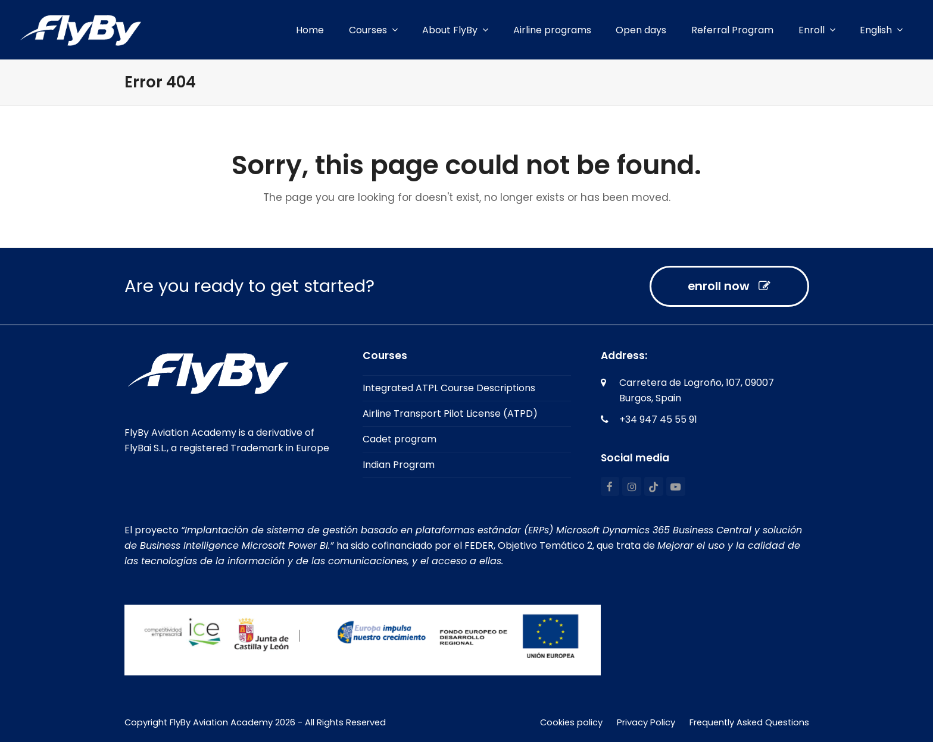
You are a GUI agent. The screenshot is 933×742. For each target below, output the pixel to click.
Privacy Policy (646, 722)
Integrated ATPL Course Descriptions (449, 388)
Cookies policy (571, 722)
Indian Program (399, 464)
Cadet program (399, 439)
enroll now (729, 286)
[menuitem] (881, 30)
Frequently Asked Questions (749, 722)
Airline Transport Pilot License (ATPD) (450, 413)
